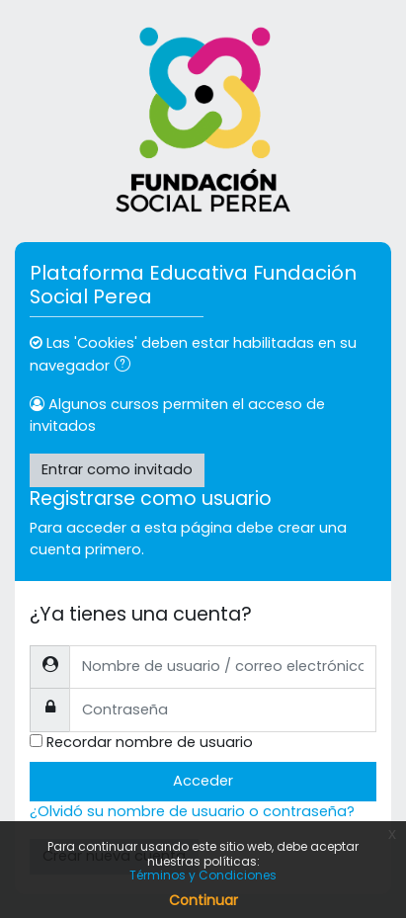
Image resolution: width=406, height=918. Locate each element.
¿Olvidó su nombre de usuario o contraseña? (192, 811)
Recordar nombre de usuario (149, 742)
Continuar (203, 900)
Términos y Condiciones (203, 875)
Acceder (203, 781)
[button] (126, 366)
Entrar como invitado (117, 469)
